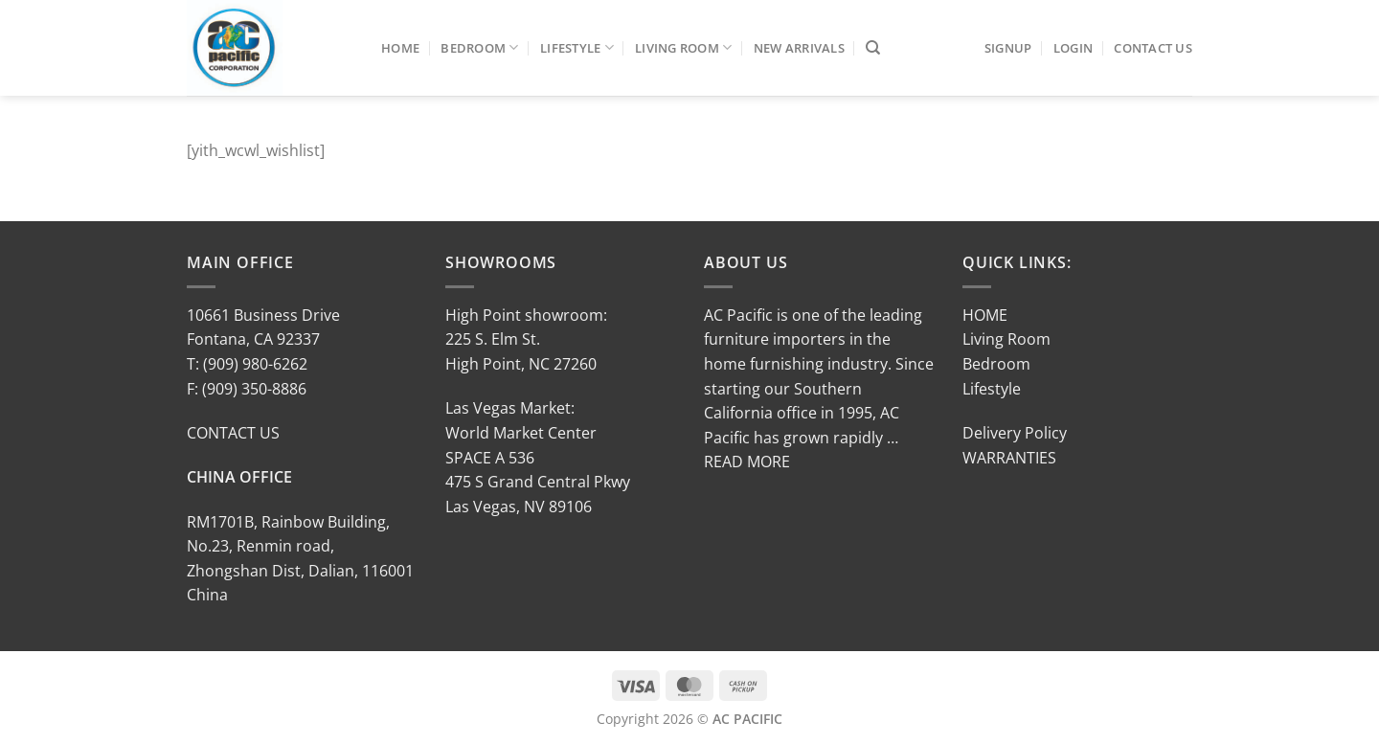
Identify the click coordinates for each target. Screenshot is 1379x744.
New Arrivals (799, 47)
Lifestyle (577, 47)
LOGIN (1073, 47)
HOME (984, 315)
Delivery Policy (1014, 432)
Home (400, 47)
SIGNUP (1008, 47)
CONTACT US (233, 432)
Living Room (683, 47)
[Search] (873, 48)
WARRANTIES (1009, 457)
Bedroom (479, 47)
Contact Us (1153, 47)
